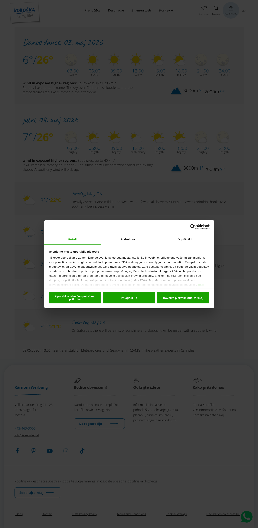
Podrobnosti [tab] (129, 239)
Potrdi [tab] (72, 239)
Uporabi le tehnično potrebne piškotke (74, 298)
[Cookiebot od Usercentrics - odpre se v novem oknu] (193, 227)
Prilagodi (129, 297)
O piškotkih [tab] (185, 239)
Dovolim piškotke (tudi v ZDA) (183, 297)
